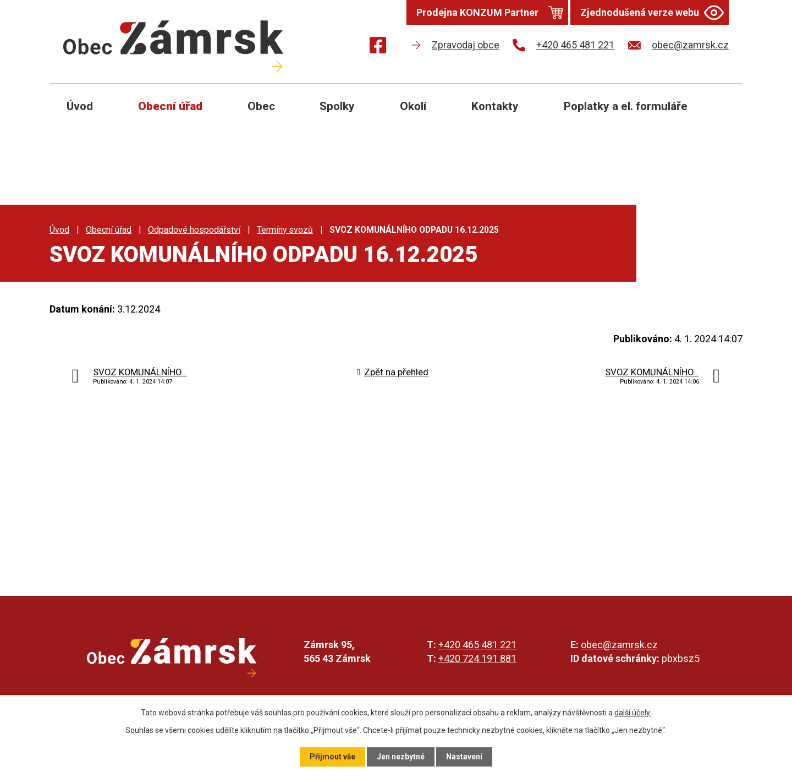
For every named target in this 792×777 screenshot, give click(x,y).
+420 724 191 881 (477, 658)
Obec (261, 106)
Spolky (337, 106)
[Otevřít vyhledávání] (722, 114)
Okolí (413, 106)
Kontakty (495, 106)
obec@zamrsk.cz (619, 644)
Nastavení (464, 756)
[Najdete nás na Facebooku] (378, 47)
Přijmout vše (332, 756)
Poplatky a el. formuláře (626, 106)
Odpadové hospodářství (194, 230)
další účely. (632, 712)
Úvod (80, 106)
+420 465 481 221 (477, 644)
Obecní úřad (170, 106)
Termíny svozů (285, 230)
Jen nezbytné (401, 756)
